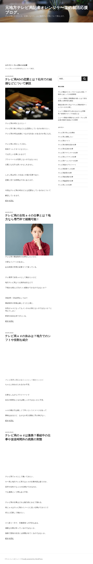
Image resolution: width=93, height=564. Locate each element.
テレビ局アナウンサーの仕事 (68, 153)
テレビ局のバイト (64, 141)
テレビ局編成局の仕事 (65, 181)
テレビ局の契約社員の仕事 (67, 145)
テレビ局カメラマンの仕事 (67, 157)
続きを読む (9, 201)
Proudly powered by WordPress (32, 559)
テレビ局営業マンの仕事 (66, 169)
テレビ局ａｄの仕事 (65, 185)
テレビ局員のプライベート (67, 165)
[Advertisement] (46, 39)
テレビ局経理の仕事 (65, 173)
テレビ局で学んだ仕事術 (66, 132)
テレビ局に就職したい (65, 137)
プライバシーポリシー (12, 559)
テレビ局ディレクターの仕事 (68, 161)
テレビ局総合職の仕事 (65, 177)
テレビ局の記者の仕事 (65, 149)
